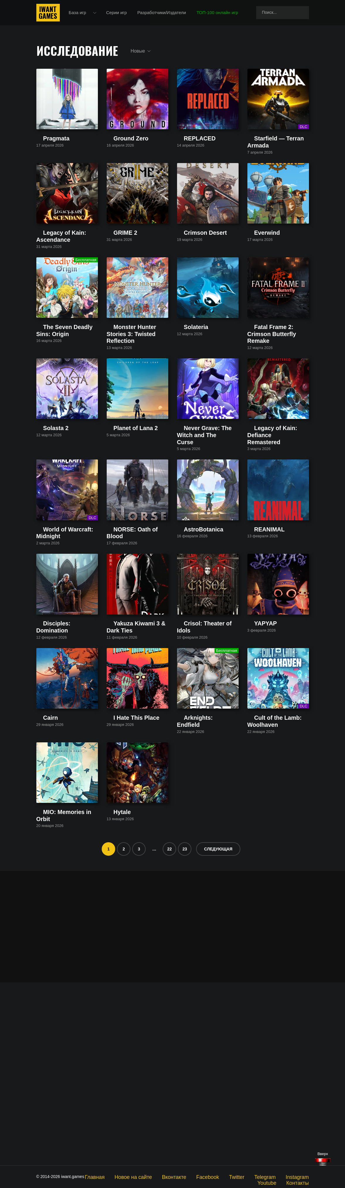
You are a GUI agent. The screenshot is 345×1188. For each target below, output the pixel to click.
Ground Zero (119, 169)
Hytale (113, 1002)
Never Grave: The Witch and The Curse (205, 530)
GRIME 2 (116, 287)
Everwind (256, 287)
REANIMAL (258, 650)
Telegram (247, 1176)
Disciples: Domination (57, 767)
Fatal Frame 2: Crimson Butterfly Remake (270, 407)
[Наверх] (322, 1162)
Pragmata (45, 169)
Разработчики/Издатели (166, 14)
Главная (102, 1176)
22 (169, 1032)
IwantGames (48, 15)
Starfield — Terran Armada (273, 169)
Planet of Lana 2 (123, 527)
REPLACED (189, 169)
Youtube (301, 1176)
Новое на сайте (135, 1176)
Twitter (223, 1176)
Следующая (218, 1032)
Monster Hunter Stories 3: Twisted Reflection (132, 407)
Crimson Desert (192, 287)
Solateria (185, 404)
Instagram (275, 1176)
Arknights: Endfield (195, 885)
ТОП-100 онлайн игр (221, 14)
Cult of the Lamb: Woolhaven (275, 885)
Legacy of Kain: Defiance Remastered (271, 530)
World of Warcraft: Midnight (62, 650)
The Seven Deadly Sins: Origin (66, 404)
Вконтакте (169, 1176)
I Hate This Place (123, 885)
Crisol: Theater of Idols (199, 767)
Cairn (41, 885)
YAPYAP (255, 767)
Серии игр (120, 14)
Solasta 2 (45, 527)
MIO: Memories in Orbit (59, 1002)
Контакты (300, 1181)
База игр (82, 14)
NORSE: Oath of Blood (129, 650)
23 (184, 1032)
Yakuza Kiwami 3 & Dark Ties (135, 767)
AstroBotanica (190, 650)
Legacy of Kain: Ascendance (64, 287)
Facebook (198, 1176)
